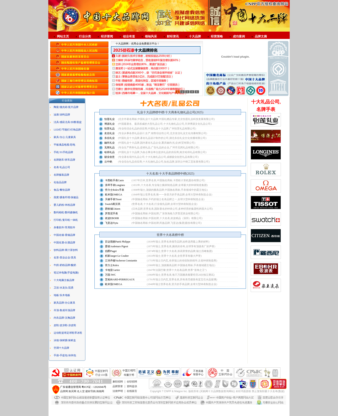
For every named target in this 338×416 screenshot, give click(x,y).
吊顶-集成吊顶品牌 (64, 310)
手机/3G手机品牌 (63, 152)
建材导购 (90, 391)
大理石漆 (125, 406)
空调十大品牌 (61, 347)
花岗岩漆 (97, 406)
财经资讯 (173, 36)
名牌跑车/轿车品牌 (64, 159)
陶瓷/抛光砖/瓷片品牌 (66, 107)
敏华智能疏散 (185, 414)
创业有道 (129, 36)
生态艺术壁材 (172, 410)
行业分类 (85, 36)
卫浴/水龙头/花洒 (63, 287)
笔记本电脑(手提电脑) (66, 272)
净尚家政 (252, 414)
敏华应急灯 (84, 414)
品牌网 (64, 391)
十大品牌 (195, 36)
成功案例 (239, 36)
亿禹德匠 (221, 414)
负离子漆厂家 (211, 406)
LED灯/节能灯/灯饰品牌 (67, 129)
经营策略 (217, 36)
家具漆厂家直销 (193, 406)
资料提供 (132, 386)
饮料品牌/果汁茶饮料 (66, 250)
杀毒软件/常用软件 (64, 227)
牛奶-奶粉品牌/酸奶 (65, 265)
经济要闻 (107, 36)
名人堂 (81, 391)
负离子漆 (225, 406)
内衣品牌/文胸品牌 (64, 317)
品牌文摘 (261, 36)
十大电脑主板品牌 (64, 280)
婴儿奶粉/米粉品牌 (64, 204)
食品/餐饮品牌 (62, 189)
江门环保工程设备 (204, 414)
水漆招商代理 (111, 406)
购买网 (72, 391)
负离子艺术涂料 (236, 414)
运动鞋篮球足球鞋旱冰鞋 (68, 332)
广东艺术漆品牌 (154, 410)
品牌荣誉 (118, 386)
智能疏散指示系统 (122, 414)
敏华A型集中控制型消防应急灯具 (230, 410)
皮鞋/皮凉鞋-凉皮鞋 (65, 325)
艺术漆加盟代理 (101, 410)
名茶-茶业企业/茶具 (65, 257)
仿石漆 (87, 406)
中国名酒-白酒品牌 (64, 242)
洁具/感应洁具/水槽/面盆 (68, 122)
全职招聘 (132, 381)
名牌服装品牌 (61, 174)
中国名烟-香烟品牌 (64, 234)
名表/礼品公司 (62, 167)
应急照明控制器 (101, 414)
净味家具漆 (176, 406)
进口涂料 (139, 410)
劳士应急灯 (203, 410)
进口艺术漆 (84, 410)
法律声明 (118, 391)
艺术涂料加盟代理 (122, 410)
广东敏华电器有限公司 (147, 414)
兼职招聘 (118, 381)
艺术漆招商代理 (141, 406)
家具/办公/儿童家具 (65, 137)
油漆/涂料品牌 (62, 114)
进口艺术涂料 (239, 406)
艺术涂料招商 (189, 410)
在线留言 (132, 391)
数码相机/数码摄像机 (66, 212)
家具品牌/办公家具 (64, 302)
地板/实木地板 (62, 295)
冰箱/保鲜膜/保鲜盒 (65, 340)
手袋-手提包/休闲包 (65, 355)
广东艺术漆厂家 (160, 406)
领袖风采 (151, 36)
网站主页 (63, 36)
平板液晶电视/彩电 (64, 144)
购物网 (100, 391)
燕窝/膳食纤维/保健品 (66, 197)
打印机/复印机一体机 (66, 219)
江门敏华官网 (168, 414)
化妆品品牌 (60, 182)
